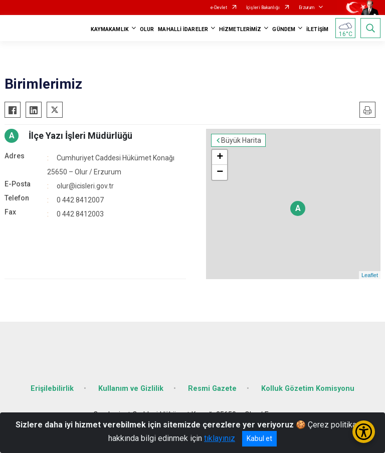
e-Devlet (219, 7)
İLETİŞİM (317, 29)
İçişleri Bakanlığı (263, 7)
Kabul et (259, 438)
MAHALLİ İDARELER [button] (183, 29)
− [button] (220, 172)
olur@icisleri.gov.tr (85, 186)
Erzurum (306, 7)
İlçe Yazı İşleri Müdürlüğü (80, 135)
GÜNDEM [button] (283, 29)
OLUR (147, 29)
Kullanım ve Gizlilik (130, 388)
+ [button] (220, 157)
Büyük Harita (241, 140)
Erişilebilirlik (52, 388)
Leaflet (369, 275)
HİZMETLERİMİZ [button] (240, 29)
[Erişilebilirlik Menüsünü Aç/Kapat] (363, 431)
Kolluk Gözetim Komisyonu (307, 388)
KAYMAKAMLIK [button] (110, 29)
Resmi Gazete (212, 388)
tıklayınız (219, 438)
